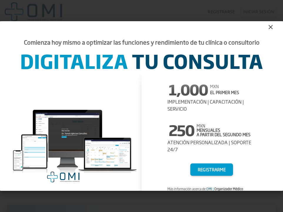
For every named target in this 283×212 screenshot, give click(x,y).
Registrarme (211, 169)
